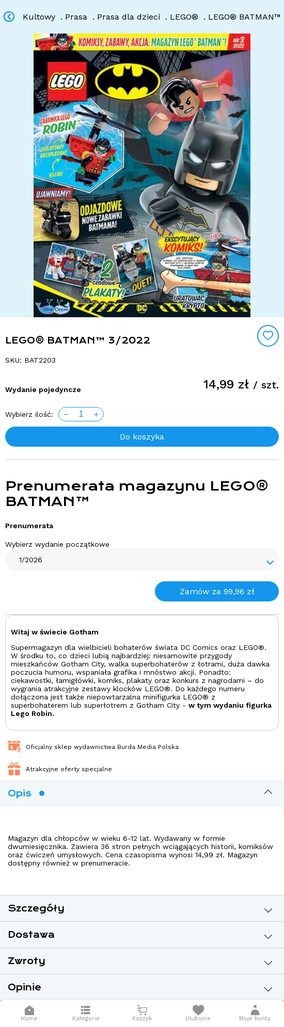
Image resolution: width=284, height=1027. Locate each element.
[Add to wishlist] (268, 336)
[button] (255, 1013)
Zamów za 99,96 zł (217, 591)
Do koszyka (142, 437)
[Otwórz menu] (86, 1013)
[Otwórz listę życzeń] (198, 1013)
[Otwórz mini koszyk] (142, 1013)
